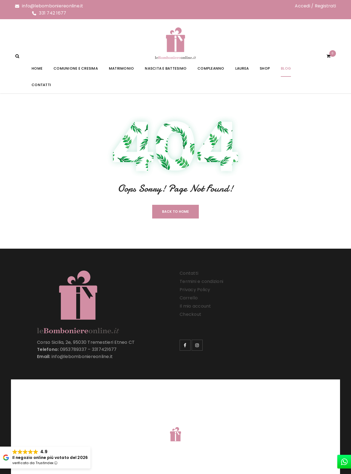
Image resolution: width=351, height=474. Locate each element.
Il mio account (195, 306)
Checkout (190, 314)
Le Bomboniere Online (104, 427)
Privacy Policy (195, 289)
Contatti (189, 273)
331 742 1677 (52, 13)
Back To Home (175, 211)
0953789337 (73, 349)
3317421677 (104, 349)
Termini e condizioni (201, 281)
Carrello (189, 298)
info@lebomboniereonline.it (52, 6)
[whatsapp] (344, 462)
